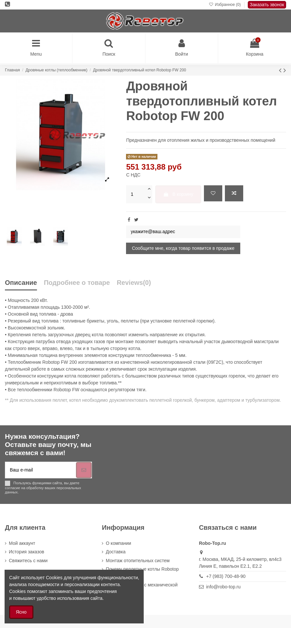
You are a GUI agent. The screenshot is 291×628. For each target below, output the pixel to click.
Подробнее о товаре (77, 282)
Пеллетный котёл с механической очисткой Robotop (141, 588)
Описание (21, 282)
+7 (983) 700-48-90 (226, 576)
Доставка (115, 551)
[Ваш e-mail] (40, 470)
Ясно (21, 612)
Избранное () (225, 4)
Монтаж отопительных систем (138, 560)
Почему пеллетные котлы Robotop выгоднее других (142, 572)
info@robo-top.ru (223, 586)
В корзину (178, 194)
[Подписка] (84, 470)
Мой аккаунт (22, 543)
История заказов (26, 551)
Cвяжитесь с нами (28, 560)
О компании (118, 543)
